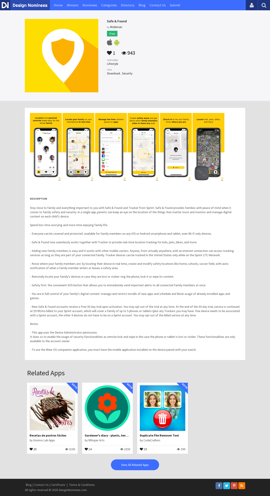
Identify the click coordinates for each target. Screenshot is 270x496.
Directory (127, 5)
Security (127, 73)
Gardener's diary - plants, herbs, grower (113, 435)
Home (58, 5)
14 (88, 449)
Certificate (58, 485)
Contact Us (158, 5)
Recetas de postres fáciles (48, 435)
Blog (142, 5)
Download (113, 73)
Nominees (89, 5)
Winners (72, 5)
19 (143, 449)
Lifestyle (112, 64)
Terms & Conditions (82, 485)
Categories (109, 5)
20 (33, 449)
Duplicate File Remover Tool (159, 435)
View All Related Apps (135, 465)
